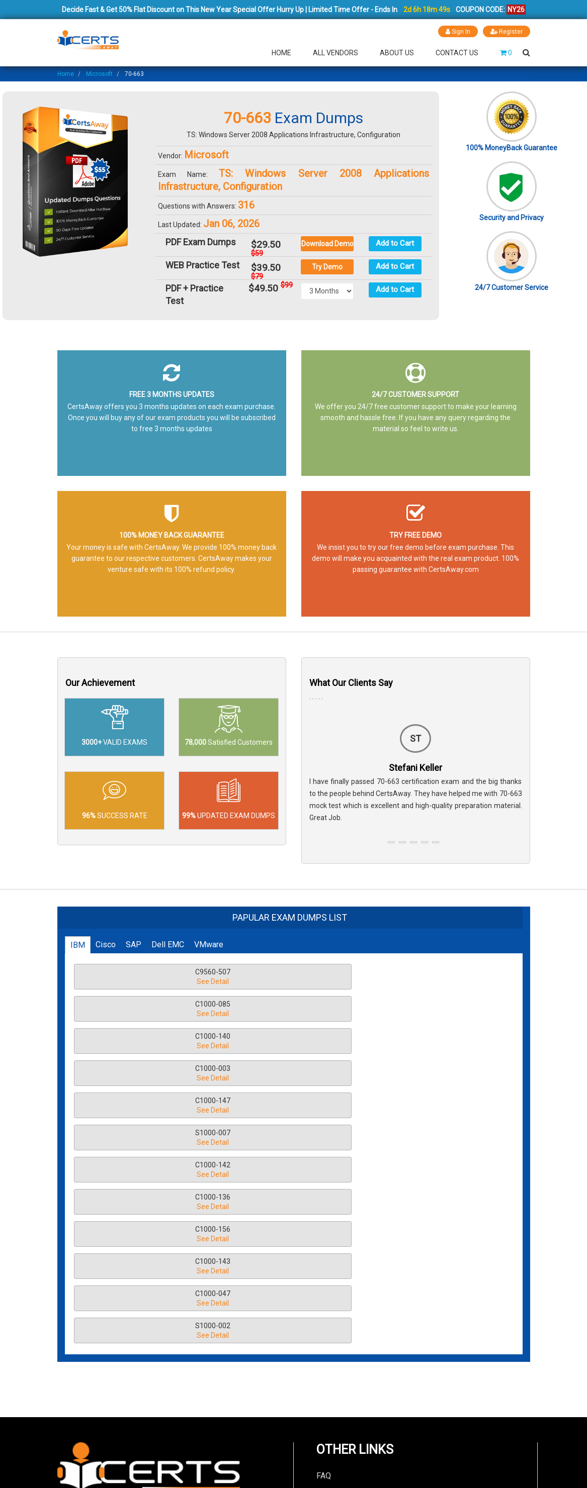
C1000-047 (277, 1073)
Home (281, 52)
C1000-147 (277, 1009)
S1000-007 (415, 1009)
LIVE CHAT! (415, 1381)
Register (506, 31)
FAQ (323, 1218)
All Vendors (335, 52)
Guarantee (334, 1286)
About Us (397, 52)
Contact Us (457, 52)
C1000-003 (140, 1009)
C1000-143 (140, 1073)
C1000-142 (140, 1041)
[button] (391, 842)
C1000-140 (415, 977)
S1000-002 (415, 1073)
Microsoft (99, 73)
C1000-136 (277, 1041)
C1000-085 (277, 977)
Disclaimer (335, 1235)
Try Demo (327, 266)
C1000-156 (415, 1041)
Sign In (456, 31)
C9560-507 (140, 977)
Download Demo (327, 243)
